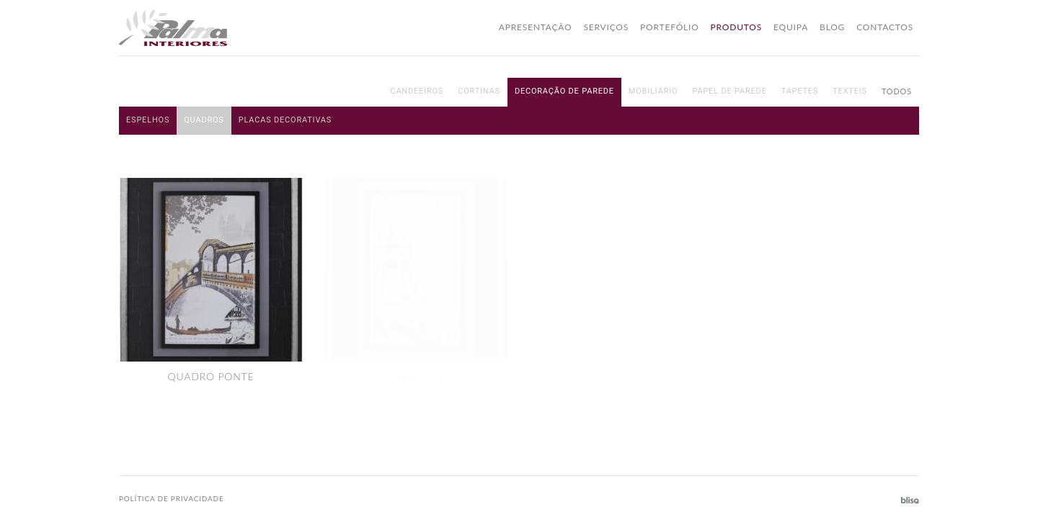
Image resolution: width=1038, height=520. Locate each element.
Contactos (884, 27)
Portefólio (669, 27)
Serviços (606, 27)
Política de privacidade (171, 498)
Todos (897, 91)
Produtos (736, 27)
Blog (832, 27)
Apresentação (535, 27)
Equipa (790, 27)
